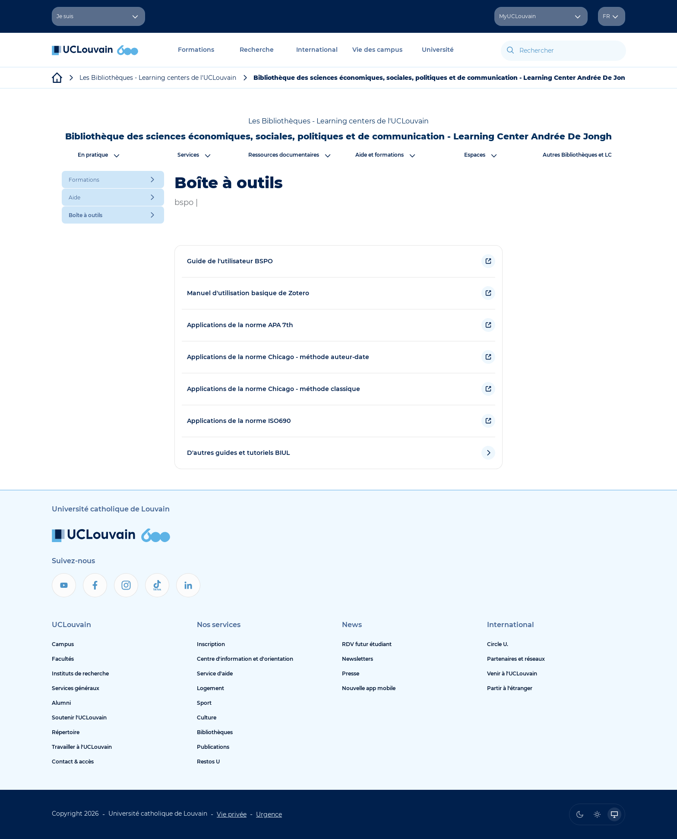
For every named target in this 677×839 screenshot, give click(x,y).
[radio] (580, 814)
